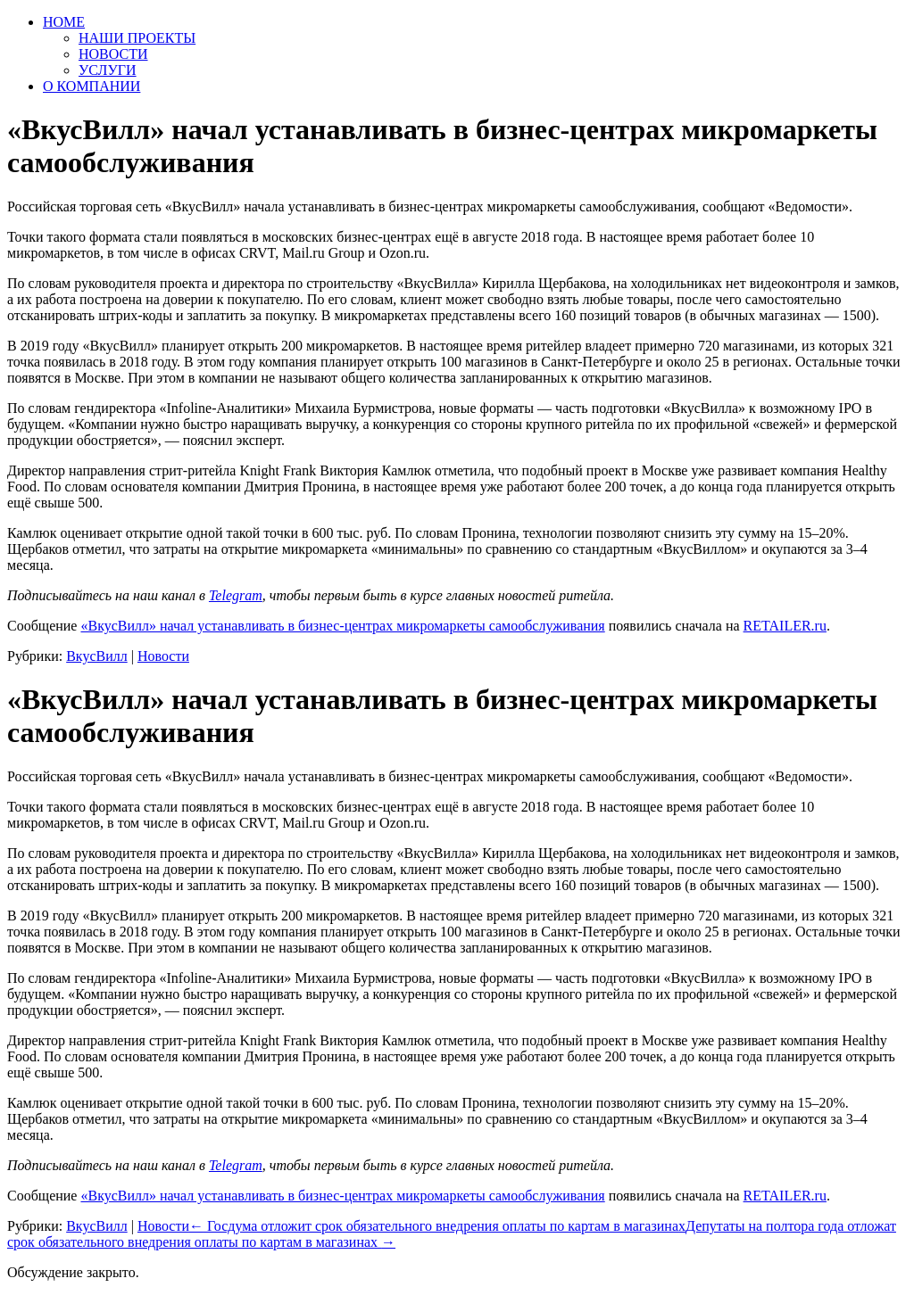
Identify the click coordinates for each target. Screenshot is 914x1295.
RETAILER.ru (785, 625)
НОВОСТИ (113, 54)
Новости (163, 656)
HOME (64, 21)
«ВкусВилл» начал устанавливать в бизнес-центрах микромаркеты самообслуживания (342, 625)
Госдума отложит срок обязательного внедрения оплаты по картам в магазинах (437, 1225)
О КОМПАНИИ (91, 86)
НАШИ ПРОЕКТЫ (137, 37)
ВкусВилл (97, 656)
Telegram (235, 595)
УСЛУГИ (108, 70)
